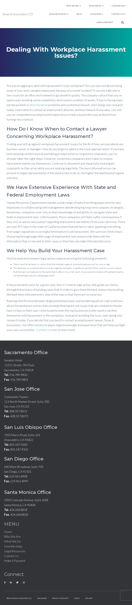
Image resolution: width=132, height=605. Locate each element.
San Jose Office (22, 389)
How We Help (118, 5)
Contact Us (118, 14)
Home (8, 532)
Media (77, 598)
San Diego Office (23, 459)
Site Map (88, 598)
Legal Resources (58, 14)
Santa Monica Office (27, 492)
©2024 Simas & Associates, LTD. (19, 598)
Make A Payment (105, 22)
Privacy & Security (60, 598)
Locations (96, 14)
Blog (79, 14)
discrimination (39, 105)
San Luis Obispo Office (30, 427)
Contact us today (47, 330)
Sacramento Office (26, 352)
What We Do (96, 5)
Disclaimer (42, 598)
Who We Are (73, 5)
